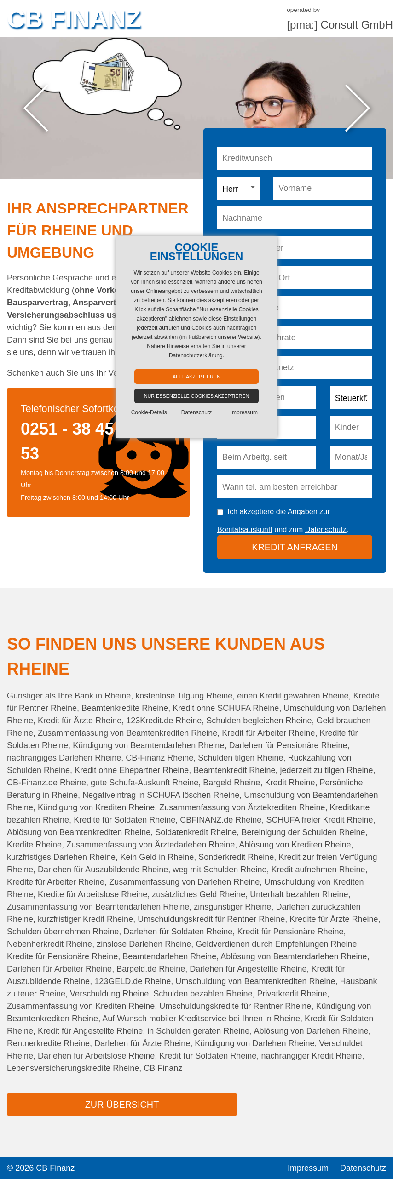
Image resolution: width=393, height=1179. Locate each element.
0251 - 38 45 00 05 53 (90, 441)
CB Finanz (74, 18)
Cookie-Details (149, 412)
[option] (196, 108)
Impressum (308, 1168)
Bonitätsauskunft (244, 529)
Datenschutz (326, 529)
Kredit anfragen (295, 547)
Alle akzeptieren (196, 376)
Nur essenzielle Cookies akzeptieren (196, 396)
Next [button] (357, 108)
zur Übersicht (122, 1104)
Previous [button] (35, 108)
